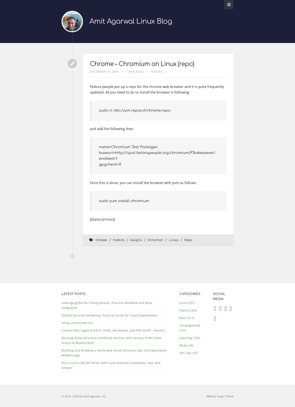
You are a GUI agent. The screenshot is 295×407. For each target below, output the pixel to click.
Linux (174, 240)
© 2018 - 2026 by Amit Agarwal (81, 396)
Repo (188, 240)
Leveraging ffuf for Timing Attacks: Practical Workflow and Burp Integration (106, 305)
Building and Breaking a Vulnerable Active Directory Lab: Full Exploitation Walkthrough (114, 352)
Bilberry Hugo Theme (220, 396)
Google (136, 240)
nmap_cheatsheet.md (77, 323)
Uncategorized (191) (189, 327)
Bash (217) (186, 318)
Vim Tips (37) (188, 353)
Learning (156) (189, 338)
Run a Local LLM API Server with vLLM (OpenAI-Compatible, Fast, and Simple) (110, 365)
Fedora (157, 72)
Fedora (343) (188, 310)
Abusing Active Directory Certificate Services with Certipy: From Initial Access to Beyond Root (111, 340)
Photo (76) (186, 345)
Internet (155, 240)
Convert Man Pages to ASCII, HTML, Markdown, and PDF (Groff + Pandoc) (113, 330)
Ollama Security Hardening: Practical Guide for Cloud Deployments (109, 315)
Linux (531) (187, 303)
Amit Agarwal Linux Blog (130, 21)
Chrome (101, 240)
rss (104, 396)
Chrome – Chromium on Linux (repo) (142, 64)
